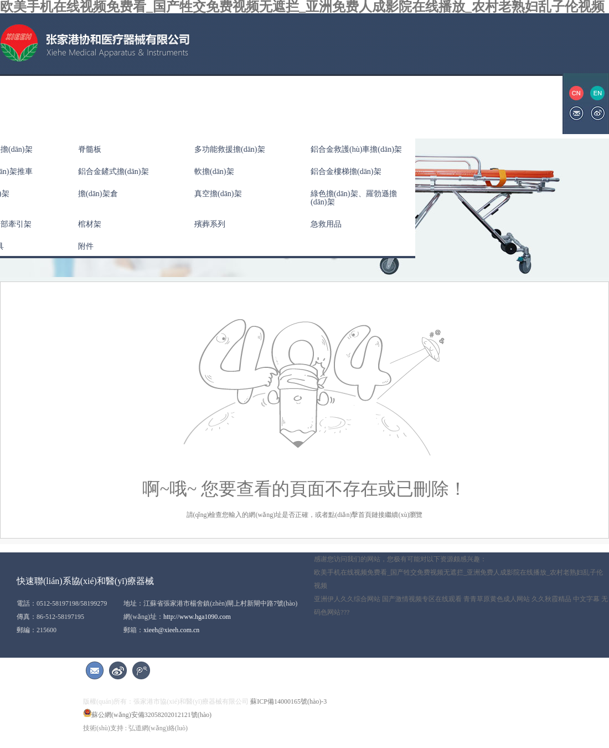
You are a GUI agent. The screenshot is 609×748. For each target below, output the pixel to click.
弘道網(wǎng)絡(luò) (158, 728)
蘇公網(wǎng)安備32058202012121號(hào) (147, 715)
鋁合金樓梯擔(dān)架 (346, 171)
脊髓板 (89, 149)
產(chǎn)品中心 (151, 103)
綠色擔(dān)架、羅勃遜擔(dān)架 (354, 197)
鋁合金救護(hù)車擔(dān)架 (356, 149)
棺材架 (89, 224)
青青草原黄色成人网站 (496, 599)
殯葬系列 (209, 224)
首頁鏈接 (371, 515)
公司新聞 (215, 103)
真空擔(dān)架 (218, 193)
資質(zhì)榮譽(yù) (284, 103)
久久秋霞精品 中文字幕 (565, 599)
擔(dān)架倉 (98, 193)
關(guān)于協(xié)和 (69, 103)
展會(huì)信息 (359, 103)
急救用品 (326, 224)
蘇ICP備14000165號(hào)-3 (288, 701)
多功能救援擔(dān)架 (229, 149)
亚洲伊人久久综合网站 (347, 599)
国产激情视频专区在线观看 (422, 599)
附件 (86, 246)
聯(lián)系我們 (429, 103)
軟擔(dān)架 (214, 171)
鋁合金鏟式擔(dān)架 (113, 171)
